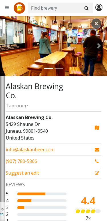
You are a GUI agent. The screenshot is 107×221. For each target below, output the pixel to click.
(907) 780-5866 (21, 161)
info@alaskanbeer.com (30, 149)
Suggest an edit (22, 173)
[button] (8, 46)
